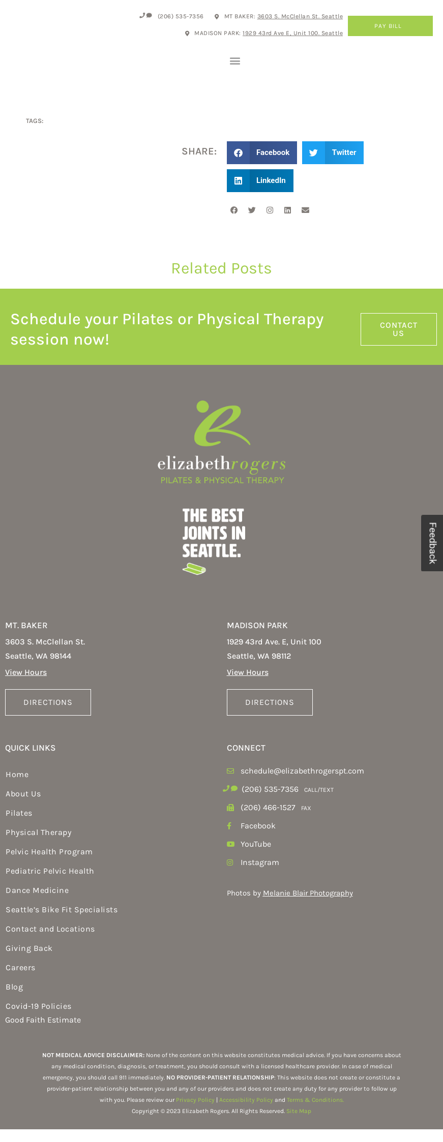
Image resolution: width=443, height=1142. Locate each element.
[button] (235, 66)
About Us (23, 806)
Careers (21, 980)
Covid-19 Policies (39, 1019)
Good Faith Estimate (43, 1032)
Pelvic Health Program (49, 864)
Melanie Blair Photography (308, 905)
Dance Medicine (37, 903)
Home (17, 787)
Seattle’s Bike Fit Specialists (61, 922)
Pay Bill (390, 26)
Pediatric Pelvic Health (50, 883)
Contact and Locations (50, 941)
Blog (14, 999)
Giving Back (29, 961)
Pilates (19, 825)
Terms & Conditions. (315, 1112)
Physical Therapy (38, 845)
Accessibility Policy (246, 1112)
